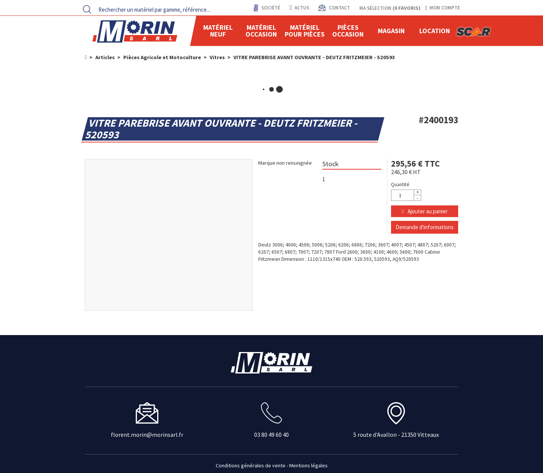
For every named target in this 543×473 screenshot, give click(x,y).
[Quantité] (406, 195)
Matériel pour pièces (305, 30)
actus (299, 8)
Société (270, 8)
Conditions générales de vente (250, 465)
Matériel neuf (218, 30)
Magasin (391, 30)
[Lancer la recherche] (87, 9)
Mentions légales (308, 465)
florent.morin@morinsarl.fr (147, 434)
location (434, 30)
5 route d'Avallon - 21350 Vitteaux (396, 434)
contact (339, 8)
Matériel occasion (261, 30)
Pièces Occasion (348, 30)
